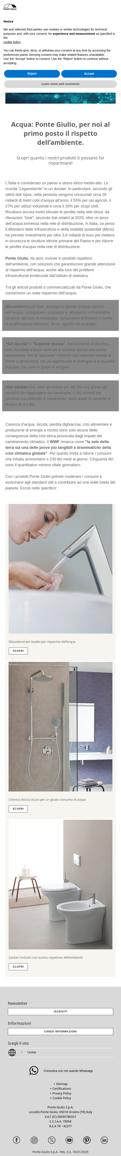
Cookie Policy (61, 1098)
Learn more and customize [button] (60, 84)
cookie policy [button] (12, 42)
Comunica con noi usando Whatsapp (60, 1071)
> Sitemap (60, 1084)
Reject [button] (32, 73)
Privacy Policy (61, 1093)
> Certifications (60, 1088)
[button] (60, 1031)
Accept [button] (89, 73)
